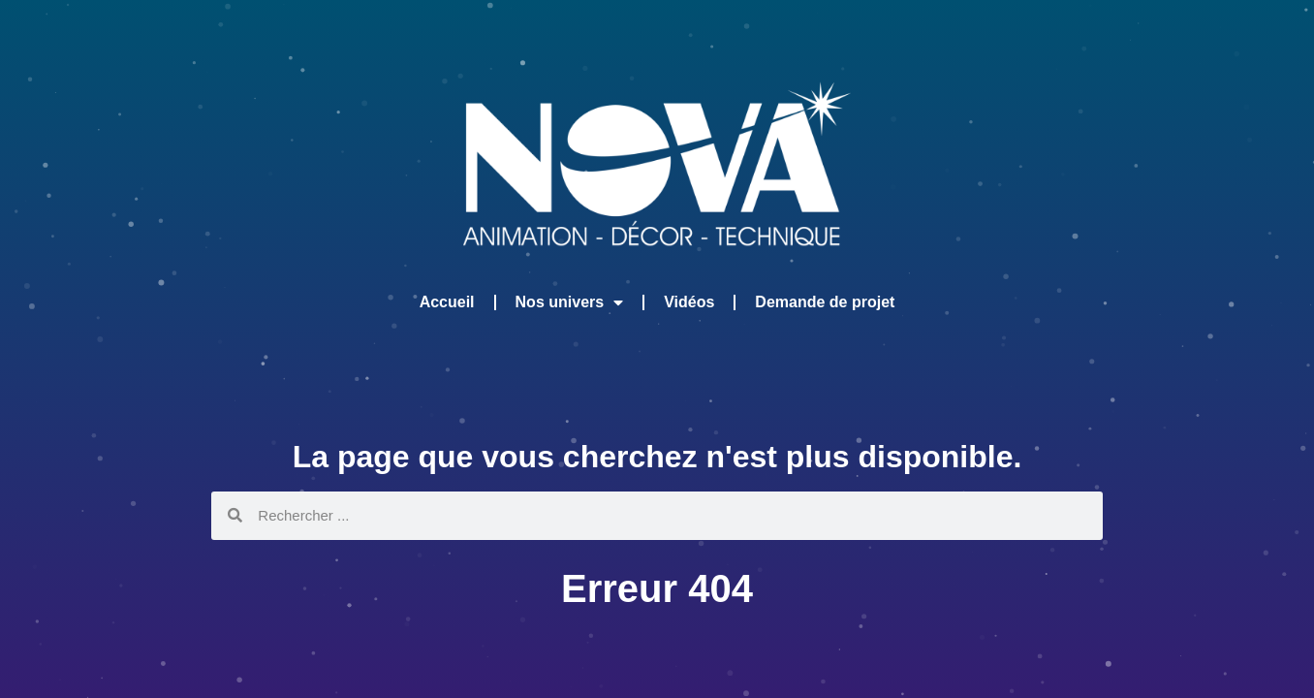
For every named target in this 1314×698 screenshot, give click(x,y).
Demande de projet (824, 302)
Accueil (447, 302)
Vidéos (689, 302)
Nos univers (570, 302)
